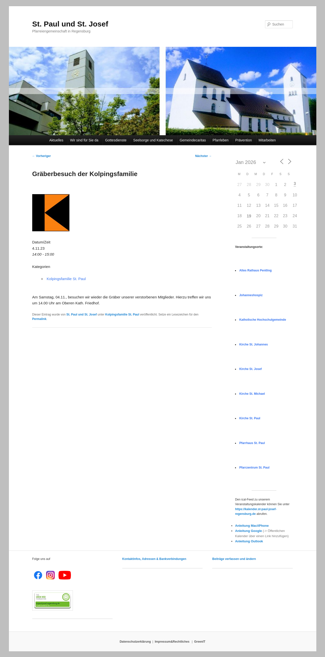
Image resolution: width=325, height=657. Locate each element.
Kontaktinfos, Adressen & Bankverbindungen (154, 559)
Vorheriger (41, 156)
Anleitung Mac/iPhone (252, 525)
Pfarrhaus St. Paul (252, 443)
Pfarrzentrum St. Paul (254, 467)
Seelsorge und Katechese (153, 140)
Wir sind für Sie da (85, 140)
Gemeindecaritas (193, 140)
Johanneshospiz (251, 295)
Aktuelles (57, 140)
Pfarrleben (221, 140)
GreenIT (199, 641)
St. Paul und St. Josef (70, 24)
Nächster (203, 156)
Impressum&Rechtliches (172, 641)
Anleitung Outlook (249, 541)
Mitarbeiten (267, 140)
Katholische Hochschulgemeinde (262, 319)
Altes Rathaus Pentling (255, 270)
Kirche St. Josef (250, 369)
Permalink (39, 319)
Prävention (244, 140)
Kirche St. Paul (249, 418)
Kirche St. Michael (252, 393)
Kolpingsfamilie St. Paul (66, 279)
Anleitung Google (248, 531)
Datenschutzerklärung (135, 641)
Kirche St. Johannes (253, 344)
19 (249, 216)
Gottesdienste (116, 140)
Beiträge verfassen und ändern (234, 559)
